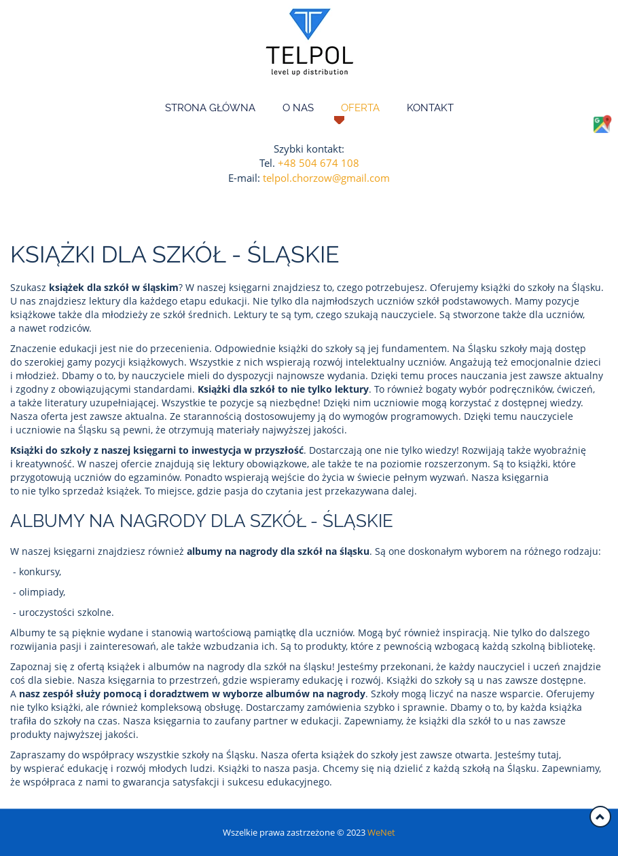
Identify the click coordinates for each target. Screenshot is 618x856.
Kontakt (430, 108)
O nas (298, 108)
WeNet (381, 832)
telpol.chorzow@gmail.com (326, 177)
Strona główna (210, 108)
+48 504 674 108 (318, 163)
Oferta (360, 108)
